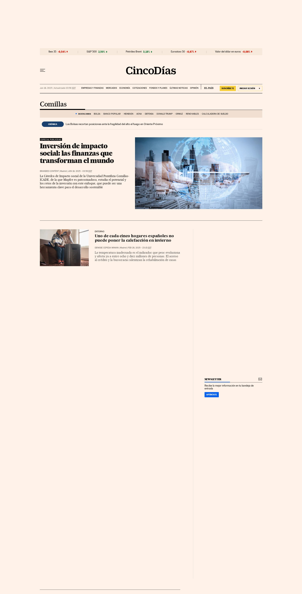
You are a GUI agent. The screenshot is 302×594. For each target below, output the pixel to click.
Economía (124, 88)
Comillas (53, 104)
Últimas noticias (179, 88)
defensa (149, 114)
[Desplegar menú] (42, 70)
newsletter (213, 379)
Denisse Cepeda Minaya (107, 247)
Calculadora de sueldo (215, 114)
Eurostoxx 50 (178, 51)
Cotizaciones (140, 88)
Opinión (194, 88)
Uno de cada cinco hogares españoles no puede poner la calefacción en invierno (134, 238)
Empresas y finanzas (92, 88)
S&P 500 (92, 51)
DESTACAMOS (84, 114)
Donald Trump (164, 114)
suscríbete (227, 88)
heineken (128, 114)
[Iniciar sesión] (250, 88)
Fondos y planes (158, 88)
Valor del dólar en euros (228, 51)
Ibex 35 (52, 51)
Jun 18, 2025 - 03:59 (80, 171)
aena (139, 114)
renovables (192, 114)
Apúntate (211, 394)
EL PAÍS (207, 86)
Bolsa (97, 114)
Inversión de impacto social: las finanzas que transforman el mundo (77, 153)
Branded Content (49, 171)
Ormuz (179, 114)
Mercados (111, 88)
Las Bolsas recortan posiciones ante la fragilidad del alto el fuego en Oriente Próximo (114, 124)
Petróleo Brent (134, 51)
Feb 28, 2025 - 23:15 (139, 247)
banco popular (112, 114)
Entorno (99, 231)
